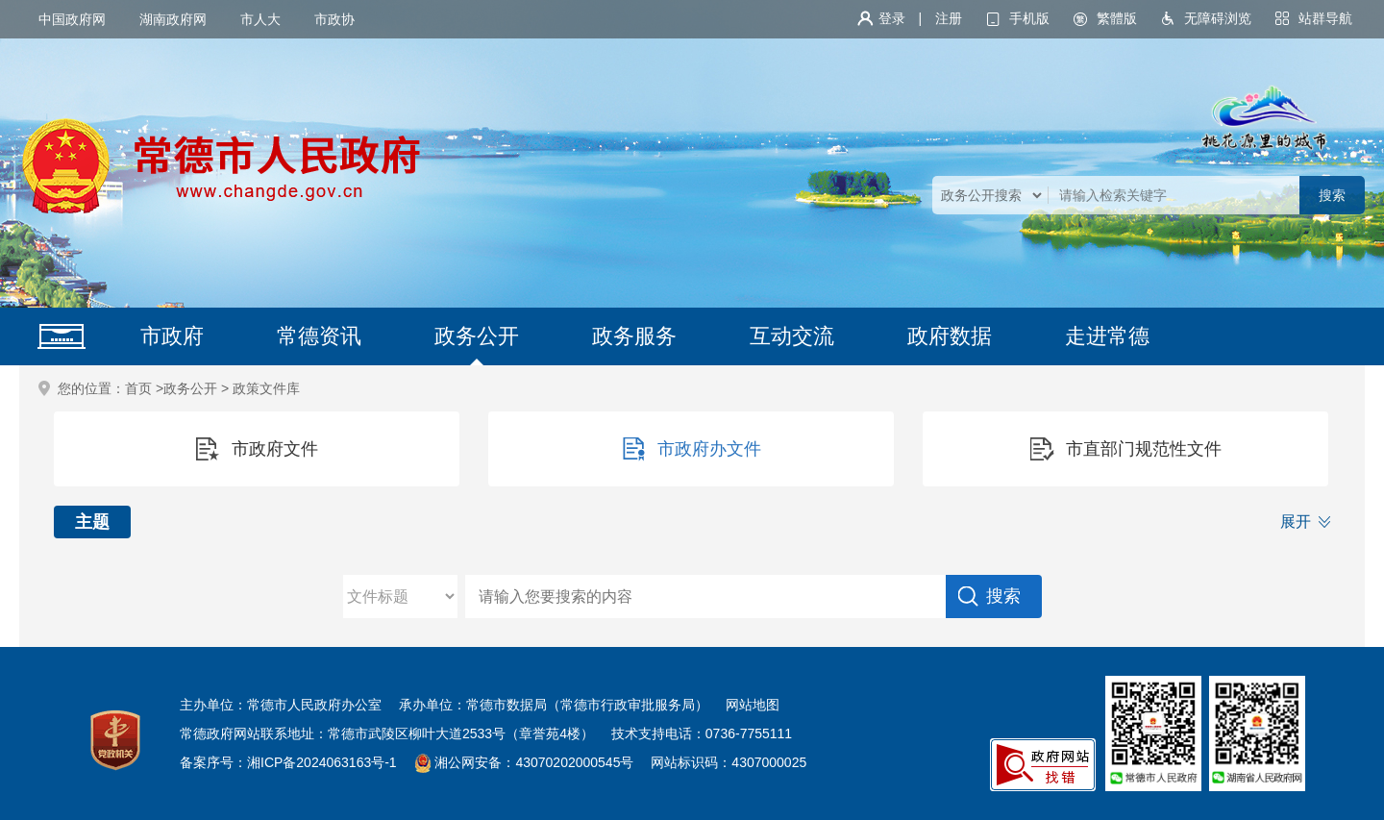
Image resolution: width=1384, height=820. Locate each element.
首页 (138, 388)
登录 (891, 18)
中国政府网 (72, 19)
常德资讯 (319, 336)
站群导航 (1325, 18)
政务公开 (476, 336)
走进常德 (1107, 336)
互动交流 (792, 336)
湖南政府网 (173, 19)
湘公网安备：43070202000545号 (533, 762)
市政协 (334, 19)
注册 (948, 18)
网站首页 (61, 336)
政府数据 (949, 336)
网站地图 (752, 704)
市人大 (260, 19)
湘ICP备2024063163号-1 (322, 762)
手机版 (1029, 18)
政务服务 (634, 336)
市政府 (172, 336)
